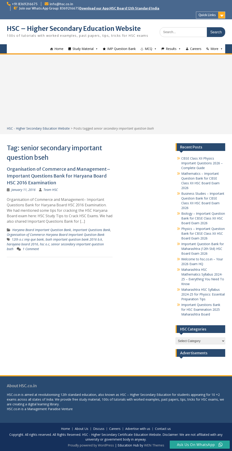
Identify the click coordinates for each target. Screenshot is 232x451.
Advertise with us (137, 428)
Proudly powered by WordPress (91, 445)
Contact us (163, 428)
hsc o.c (44, 244)
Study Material (83, 49)
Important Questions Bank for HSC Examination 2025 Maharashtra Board (200, 309)
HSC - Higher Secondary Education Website (38, 128)
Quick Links (207, 15)
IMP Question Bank (121, 49)
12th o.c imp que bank (28, 239)
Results (171, 49)
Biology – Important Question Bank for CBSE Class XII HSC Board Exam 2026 (203, 218)
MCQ (148, 49)
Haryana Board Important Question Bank (41, 230)
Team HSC (51, 189)
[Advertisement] (116, 92)
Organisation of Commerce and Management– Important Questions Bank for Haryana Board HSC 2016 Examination (58, 175)
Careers (195, 49)
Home (58, 49)
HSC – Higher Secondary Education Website (74, 29)
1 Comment (31, 249)
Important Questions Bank (91, 230)
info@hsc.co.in (61, 4)
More (214, 49)
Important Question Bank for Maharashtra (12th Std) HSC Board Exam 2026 (202, 249)
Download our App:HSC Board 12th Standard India (119, 8)
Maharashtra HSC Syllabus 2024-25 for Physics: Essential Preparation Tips (203, 294)
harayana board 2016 (22, 244)
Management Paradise (43, 409)
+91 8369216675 (25, 4)
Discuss (98, 428)
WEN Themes (154, 445)
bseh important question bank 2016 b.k (74, 239)
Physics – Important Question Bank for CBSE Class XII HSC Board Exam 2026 (203, 233)
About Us (81, 428)
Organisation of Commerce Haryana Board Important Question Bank (55, 234)
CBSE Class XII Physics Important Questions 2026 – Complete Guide (202, 163)
